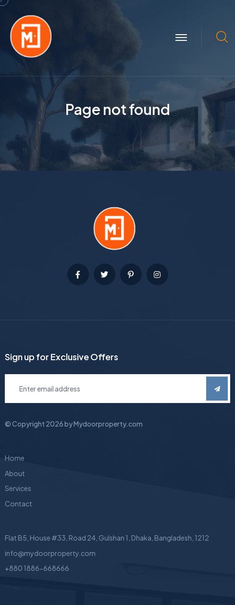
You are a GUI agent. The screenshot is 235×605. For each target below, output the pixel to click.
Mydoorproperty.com (108, 423)
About (15, 473)
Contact (18, 503)
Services (18, 488)
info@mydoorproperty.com (50, 553)
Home (15, 458)
